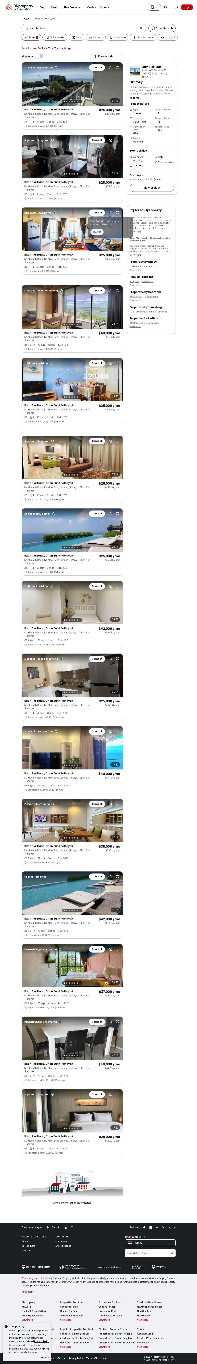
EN (167, 7)
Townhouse (136, 228)
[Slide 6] (77, 101)
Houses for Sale (69, 1311)
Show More (135, 231)
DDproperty (29, 1302)
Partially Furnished (157, 312)
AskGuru (26, 1306)
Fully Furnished (137, 312)
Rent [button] (56, 7)
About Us (26, 1241)
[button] (138, 98)
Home (25, 19)
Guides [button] (91, 7)
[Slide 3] (69, 101)
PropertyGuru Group (34, 1236)
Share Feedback (63, 1246)
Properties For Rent (110, 1302)
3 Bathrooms (153, 323)
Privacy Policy (41, 1341)
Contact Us (62, 1236)
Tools (140, 1329)
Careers (26, 1250)
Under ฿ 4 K (136, 266)
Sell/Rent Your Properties (150, 1338)
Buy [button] (44, 7)
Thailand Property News (34, 1311)
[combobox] (84, 28)
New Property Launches (149, 1306)
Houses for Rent (107, 1311)
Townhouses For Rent (110, 1315)
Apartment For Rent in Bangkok (76, 1338)
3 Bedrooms (151, 296)
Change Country (135, 1237)
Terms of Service (57, 1358)
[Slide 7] (79, 101)
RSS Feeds (143, 1342)
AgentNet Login (145, 1333)
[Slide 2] (66, 101)
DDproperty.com (30, 1278)
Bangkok (134, 281)
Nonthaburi (147, 281)
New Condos (144, 1311)
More (105, 7)
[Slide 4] (72, 101)
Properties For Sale (71, 1302)
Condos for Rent (107, 1306)
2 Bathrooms (136, 323)
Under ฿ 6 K (150, 266)
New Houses (144, 1315)
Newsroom (61, 1241)
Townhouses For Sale (71, 1315)
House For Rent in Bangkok (74, 1342)
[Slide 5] (74, 101)
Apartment (148, 228)
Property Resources (32, 1315)
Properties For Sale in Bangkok (115, 1338)
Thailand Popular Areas (113, 1329)
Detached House (160, 225)
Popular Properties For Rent (76, 1329)
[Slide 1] (64, 101)
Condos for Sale (69, 1306)
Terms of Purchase (96, 1358)
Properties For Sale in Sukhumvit (116, 1342)
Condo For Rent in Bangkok (74, 1333)
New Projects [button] (74, 7)
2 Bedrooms (136, 296)
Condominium (143, 225)
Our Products (28, 1246)
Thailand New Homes (149, 1302)
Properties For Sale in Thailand (115, 1333)
